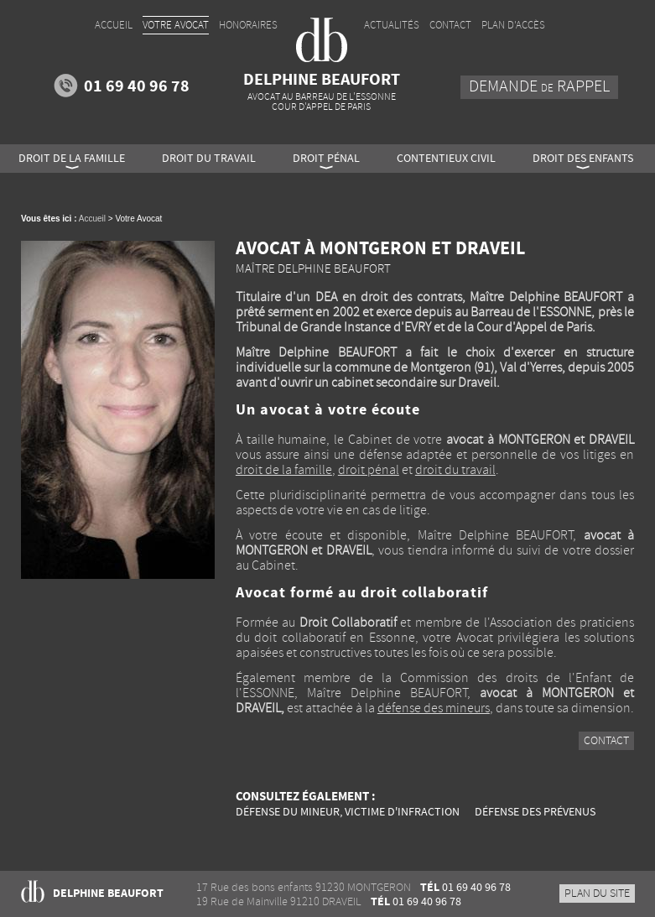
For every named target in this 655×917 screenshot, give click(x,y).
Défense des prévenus (535, 812)
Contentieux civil (446, 158)
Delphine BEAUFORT (321, 90)
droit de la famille (284, 470)
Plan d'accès (513, 25)
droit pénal (368, 470)
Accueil (92, 218)
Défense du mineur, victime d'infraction (348, 812)
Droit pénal (326, 158)
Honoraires (248, 25)
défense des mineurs (433, 708)
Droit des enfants (583, 158)
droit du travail (455, 470)
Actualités (391, 25)
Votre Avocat (176, 25)
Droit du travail (209, 158)
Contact (606, 741)
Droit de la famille (71, 158)
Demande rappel (539, 87)
